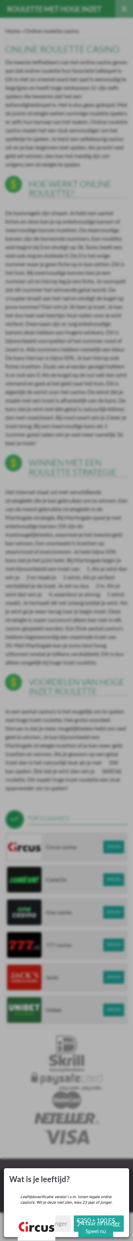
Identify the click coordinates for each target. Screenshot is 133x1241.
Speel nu (95, 1231)
